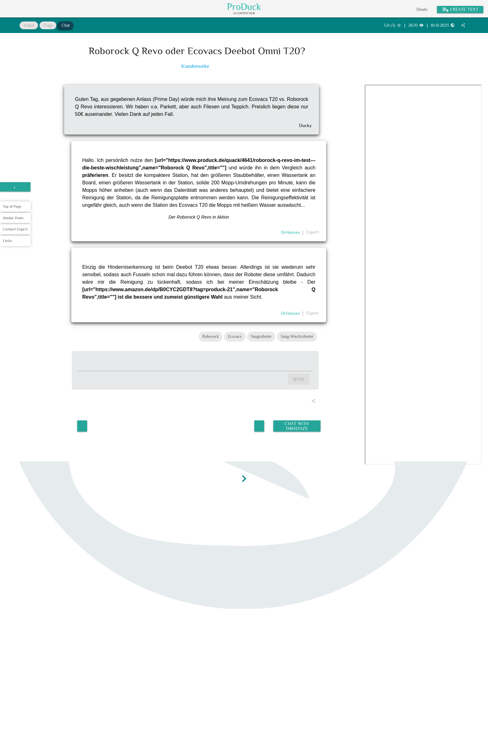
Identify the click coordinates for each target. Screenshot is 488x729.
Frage (48, 25)
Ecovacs (235, 336)
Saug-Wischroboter (297, 336)
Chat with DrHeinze (296, 424)
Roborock (210, 336)
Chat (66, 25)
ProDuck (244, 7)
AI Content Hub (244, 13)
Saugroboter (261, 336)
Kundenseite (195, 66)
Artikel (28, 25)
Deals (422, 9)
